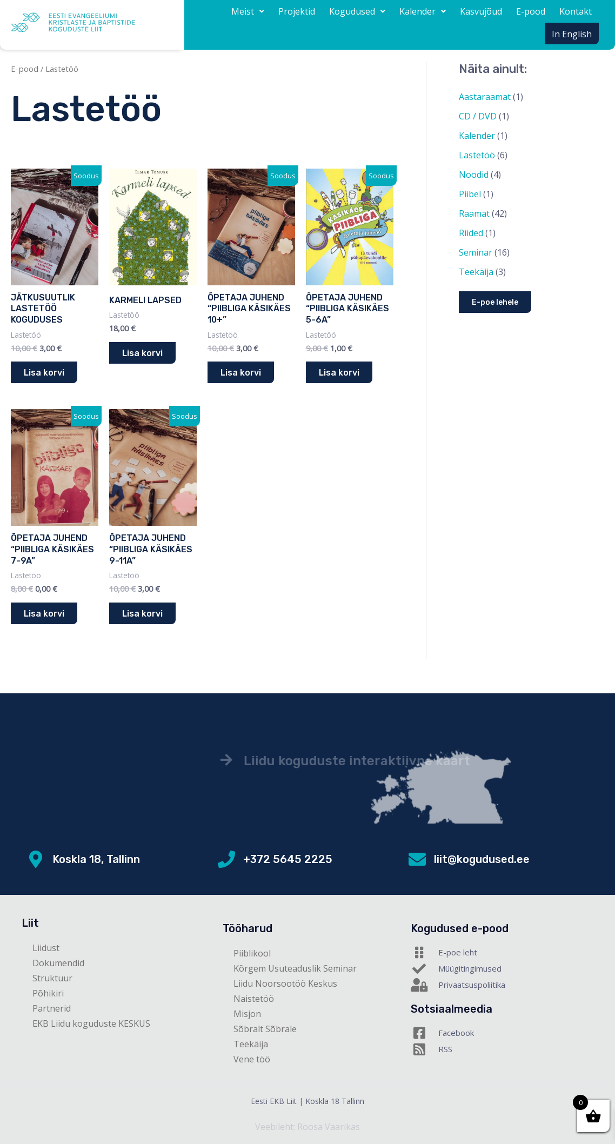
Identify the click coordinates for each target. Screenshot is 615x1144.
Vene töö (251, 1059)
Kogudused (357, 11)
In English (572, 34)
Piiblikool (252, 953)
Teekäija (250, 1044)
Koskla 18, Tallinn (96, 859)
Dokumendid (58, 963)
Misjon (247, 1014)
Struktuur (52, 978)
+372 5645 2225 (287, 859)
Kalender (422, 11)
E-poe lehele (495, 302)
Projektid (296, 11)
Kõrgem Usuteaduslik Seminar (295, 968)
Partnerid (51, 1008)
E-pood (530, 11)
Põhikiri (48, 993)
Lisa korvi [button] (44, 372)
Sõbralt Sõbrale (265, 1029)
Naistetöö (253, 999)
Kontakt (575, 11)
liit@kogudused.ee (482, 859)
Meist (247, 11)
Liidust (45, 948)
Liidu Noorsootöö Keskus (285, 983)
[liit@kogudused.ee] (417, 859)
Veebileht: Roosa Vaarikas (307, 1127)
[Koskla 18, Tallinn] (35, 859)
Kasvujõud (481, 11)
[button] (247, 11)
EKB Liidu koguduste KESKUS (91, 1023)
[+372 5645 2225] (226, 859)
